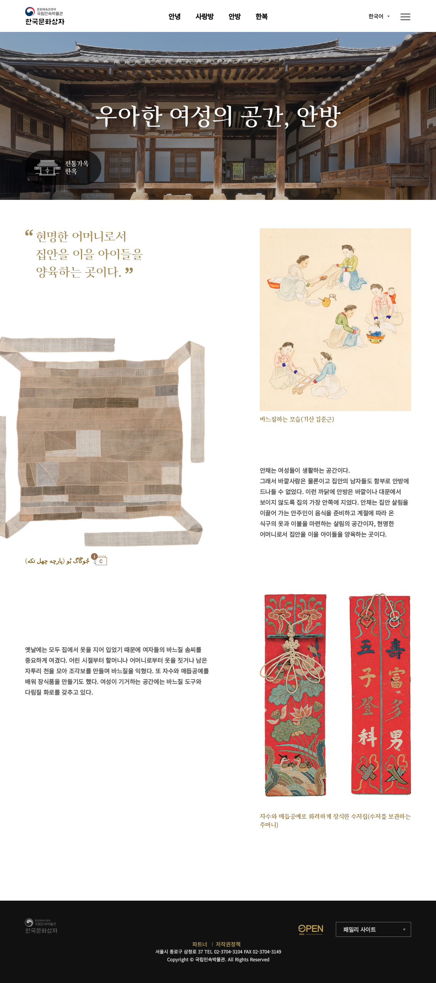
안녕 (174, 16)
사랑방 (204, 16)
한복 (261, 16)
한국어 (375, 16)
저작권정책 (228, 944)
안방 (234, 16)
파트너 (199, 944)
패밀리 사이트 (359, 929)
